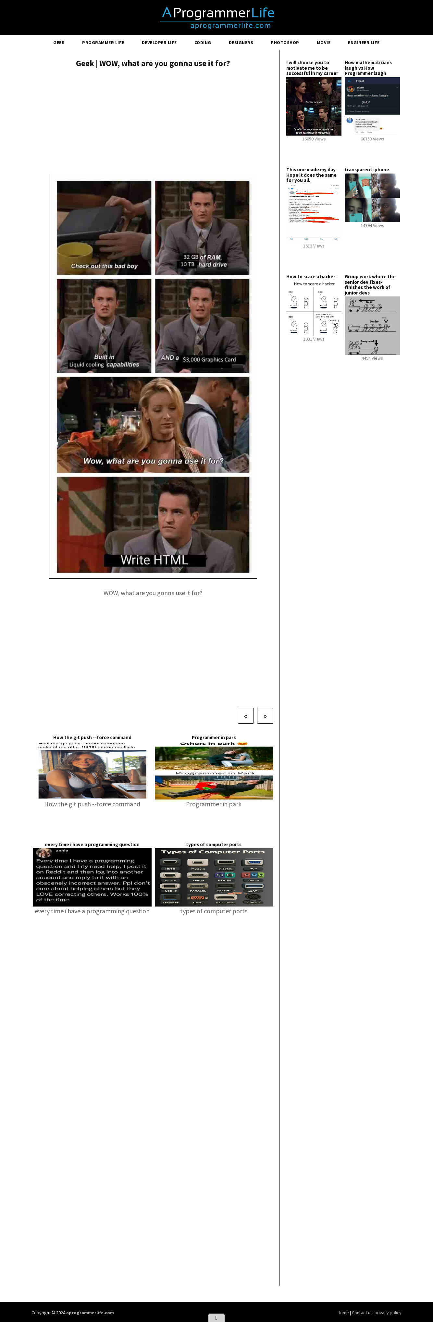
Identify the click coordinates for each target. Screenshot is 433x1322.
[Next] (265, 716)
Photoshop (285, 42)
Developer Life (159, 42)
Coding (202, 42)
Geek (59, 42)
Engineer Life (364, 42)
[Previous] (246, 716)
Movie (324, 42)
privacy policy (388, 1313)
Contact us (362, 1313)
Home (344, 1313)
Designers (241, 42)
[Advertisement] (153, 121)
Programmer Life (103, 42)
